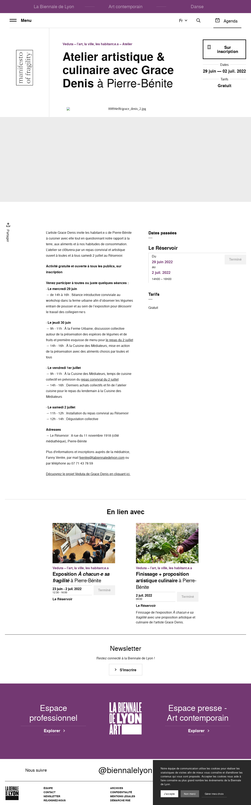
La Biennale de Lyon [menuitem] (54, 6)
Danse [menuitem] (197, 6)
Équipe (48, 788)
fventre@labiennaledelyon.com (101, 457)
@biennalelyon (125, 770)
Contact (49, 792)
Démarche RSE (120, 800)
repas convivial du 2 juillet (100, 379)
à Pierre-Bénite (81, 577)
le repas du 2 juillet (119, 340)
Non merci (190, 794)
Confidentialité (121, 792)
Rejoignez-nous (55, 800)
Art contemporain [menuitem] (125, 6)
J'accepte (169, 794)
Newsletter (52, 796)
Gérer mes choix (214, 794)
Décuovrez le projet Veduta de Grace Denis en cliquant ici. (88, 474)
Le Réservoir (163, 247)
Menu (20, 20)
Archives (116, 788)
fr (183, 20)
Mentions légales (122, 796)
